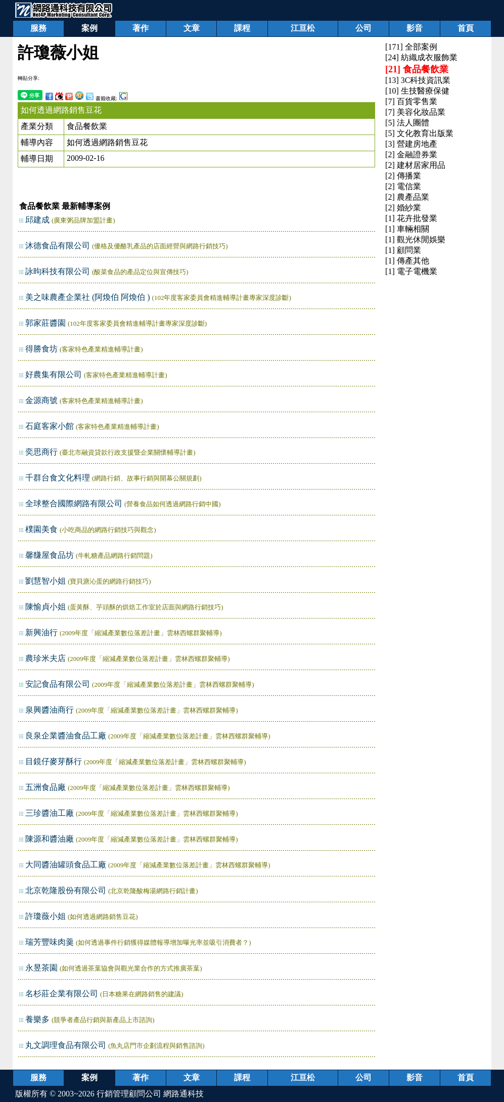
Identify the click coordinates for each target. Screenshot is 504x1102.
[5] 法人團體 (407, 122)
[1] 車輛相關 (407, 229)
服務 (38, 28)
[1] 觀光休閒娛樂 (415, 239)
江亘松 (303, 28)
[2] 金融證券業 (411, 154)
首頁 (465, 28)
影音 (414, 28)
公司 (363, 28)
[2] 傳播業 (403, 175)
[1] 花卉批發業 (411, 218)
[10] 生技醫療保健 (417, 90)
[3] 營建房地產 (411, 144)
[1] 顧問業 (403, 250)
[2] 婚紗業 (403, 207)
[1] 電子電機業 (411, 271)
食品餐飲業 (87, 126)
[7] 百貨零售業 (411, 101)
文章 (192, 28)
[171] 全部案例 (411, 46)
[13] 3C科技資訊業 (417, 80)
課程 (242, 28)
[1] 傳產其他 (407, 260)
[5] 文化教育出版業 (419, 133)
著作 (140, 28)
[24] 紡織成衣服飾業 (421, 57)
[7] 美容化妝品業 (415, 112)
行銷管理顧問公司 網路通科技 (150, 1093)
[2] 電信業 (403, 186)
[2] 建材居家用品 (415, 165)
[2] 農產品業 (407, 197)
